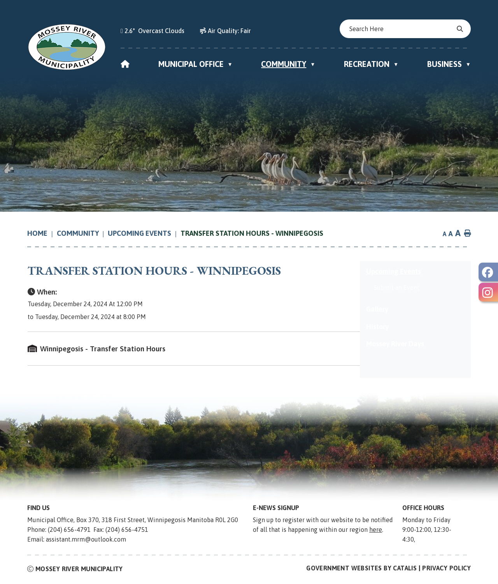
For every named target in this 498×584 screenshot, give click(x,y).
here (375, 531)
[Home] (125, 64)
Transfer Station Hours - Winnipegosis (252, 233)
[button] (459, 29)
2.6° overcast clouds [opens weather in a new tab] (154, 30)
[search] (401, 28)
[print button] (467, 234)
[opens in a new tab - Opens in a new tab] (488, 272)
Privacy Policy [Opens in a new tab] (446, 569)
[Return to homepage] (42, 233)
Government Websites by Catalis (361, 569)
